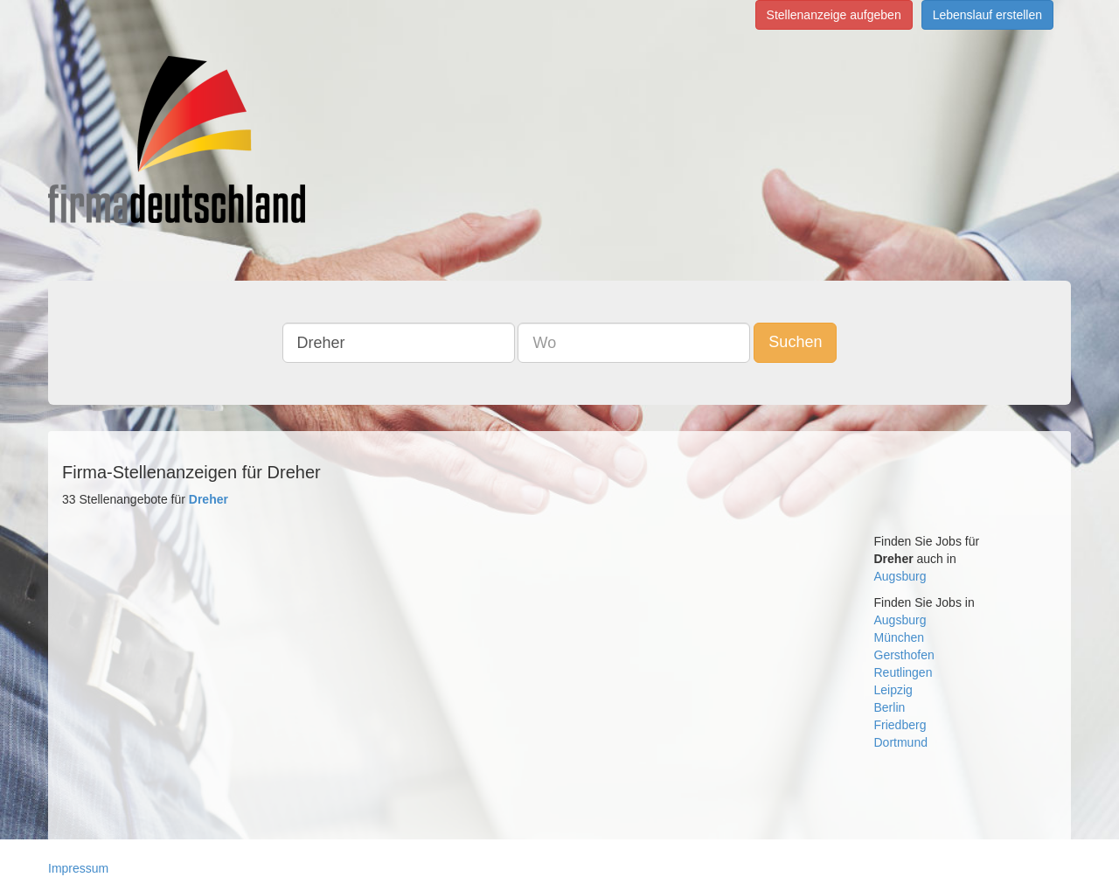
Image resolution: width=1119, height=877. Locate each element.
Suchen (795, 342)
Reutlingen (903, 672)
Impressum (78, 868)
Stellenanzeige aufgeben (834, 15)
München (899, 637)
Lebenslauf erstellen (987, 15)
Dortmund (901, 742)
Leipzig (893, 690)
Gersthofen (904, 655)
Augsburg (900, 576)
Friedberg (900, 725)
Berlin (890, 707)
